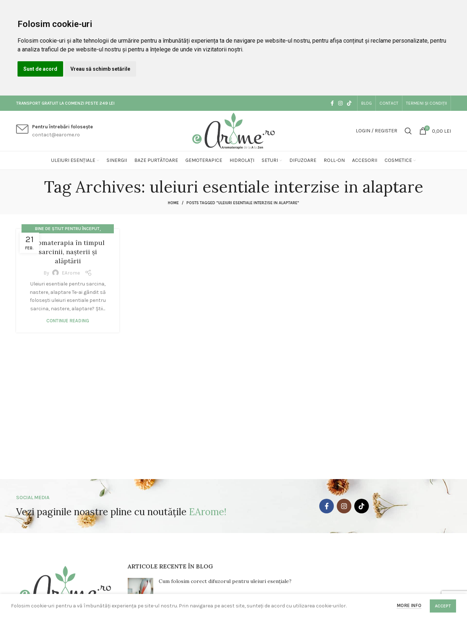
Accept (443, 606)
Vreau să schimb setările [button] (100, 69)
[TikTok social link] (349, 103)
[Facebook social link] (332, 103)
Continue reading (67, 320)
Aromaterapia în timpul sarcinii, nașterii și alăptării (68, 251)
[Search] (408, 131)
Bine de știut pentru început (67, 228)
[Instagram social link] (340, 103)
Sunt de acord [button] (40, 69)
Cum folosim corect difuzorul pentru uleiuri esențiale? (225, 581)
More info (409, 605)
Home (173, 203)
